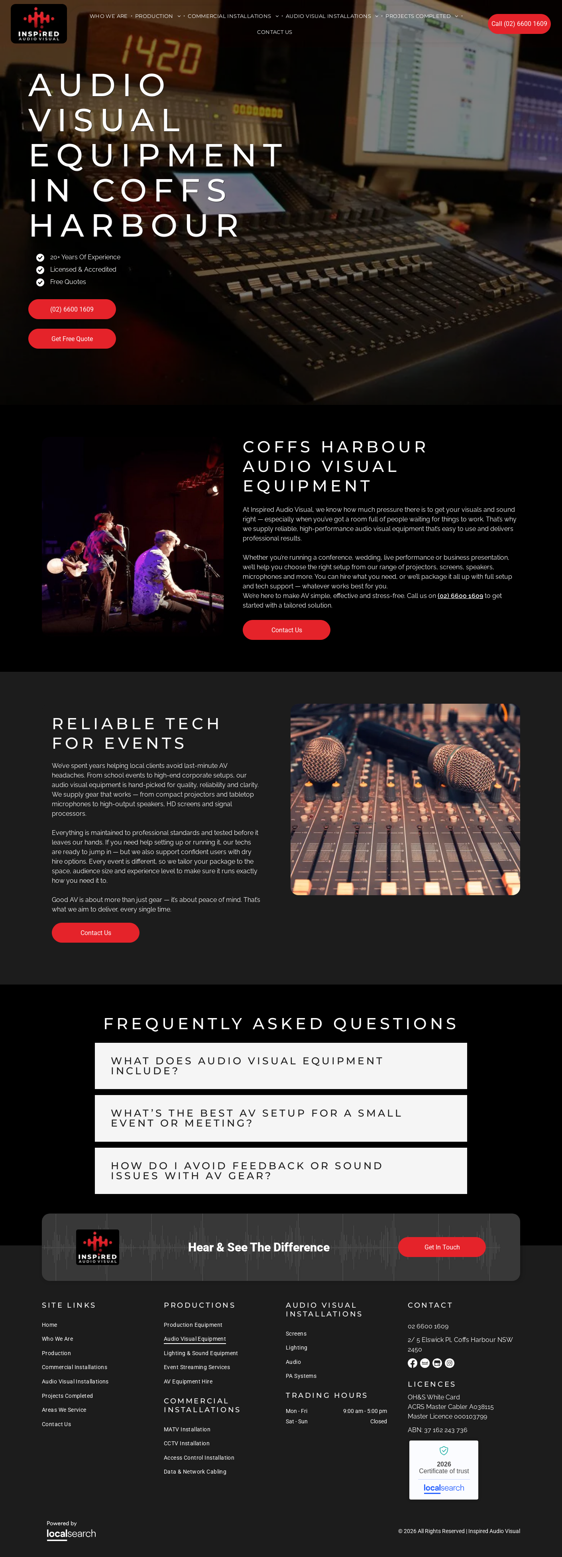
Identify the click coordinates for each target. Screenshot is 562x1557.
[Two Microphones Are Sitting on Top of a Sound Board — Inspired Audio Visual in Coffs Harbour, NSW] (405, 799)
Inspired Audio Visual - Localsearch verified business (443, 1470)
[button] (281, 1066)
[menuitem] (109, 16)
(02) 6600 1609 (460, 596)
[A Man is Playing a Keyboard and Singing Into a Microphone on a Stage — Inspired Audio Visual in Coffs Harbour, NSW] (133, 536)
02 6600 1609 (428, 1326)
